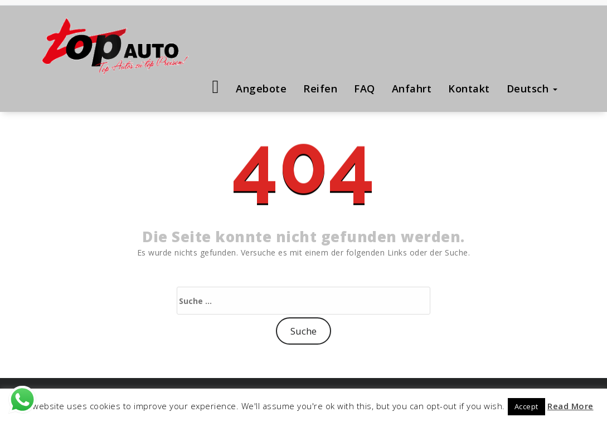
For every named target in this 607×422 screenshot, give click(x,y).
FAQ (364, 88)
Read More (570, 405)
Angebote (261, 88)
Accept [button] (526, 406)
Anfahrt (412, 88)
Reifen (320, 88)
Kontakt (469, 88)
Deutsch (532, 88)
